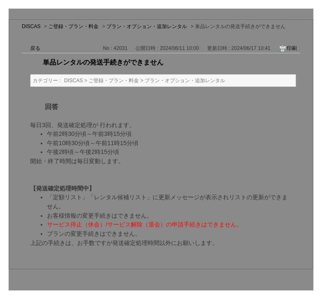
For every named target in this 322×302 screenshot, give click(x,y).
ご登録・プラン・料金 (73, 26)
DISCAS (31, 26)
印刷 (292, 48)
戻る (35, 48)
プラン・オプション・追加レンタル (146, 26)
